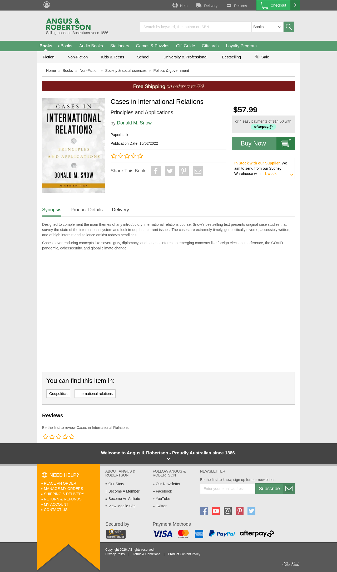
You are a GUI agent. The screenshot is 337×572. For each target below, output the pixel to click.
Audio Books (91, 46)
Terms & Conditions (146, 554)
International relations (95, 394)
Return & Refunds (63, 499)
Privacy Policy (115, 554)
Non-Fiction (78, 57)
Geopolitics (58, 394)
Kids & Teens (112, 57)
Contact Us (56, 510)
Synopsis (51, 209)
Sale (262, 57)
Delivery (206, 5)
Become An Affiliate (124, 498)
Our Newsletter (168, 484)
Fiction (48, 57)
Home (51, 70)
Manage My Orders (63, 488)
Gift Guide (185, 46)
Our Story (116, 484)
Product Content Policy (184, 554)
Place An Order (60, 483)
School (143, 57)
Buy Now (268, 143)
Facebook (164, 491)
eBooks (65, 46)
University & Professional (185, 57)
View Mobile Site (122, 506)
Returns (236, 5)
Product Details (87, 209)
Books (45, 46)
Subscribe (277, 489)
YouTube (163, 498)
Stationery (119, 46)
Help (179, 5)
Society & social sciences (126, 70)
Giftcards (210, 46)
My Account (56, 504)
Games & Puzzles (152, 46)
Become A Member (124, 491)
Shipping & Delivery (64, 494)
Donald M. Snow (134, 123)
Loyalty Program (241, 46)
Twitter (161, 506)
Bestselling (231, 57)
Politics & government (171, 70)
